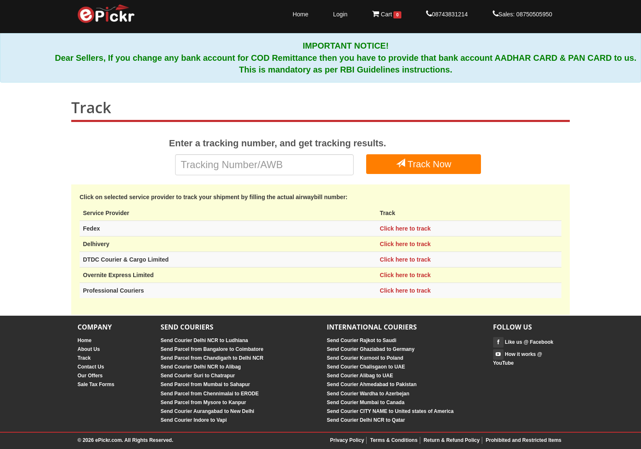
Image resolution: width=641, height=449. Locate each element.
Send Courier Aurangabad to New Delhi (207, 411)
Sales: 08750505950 (522, 14)
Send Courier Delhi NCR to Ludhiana (204, 340)
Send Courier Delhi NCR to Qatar (366, 420)
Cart (386, 14)
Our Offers (90, 376)
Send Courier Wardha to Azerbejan (368, 394)
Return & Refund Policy (452, 440)
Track (84, 358)
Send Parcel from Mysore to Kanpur (203, 402)
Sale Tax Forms (96, 384)
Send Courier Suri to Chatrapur (197, 376)
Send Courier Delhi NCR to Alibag (200, 367)
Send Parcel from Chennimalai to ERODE (209, 394)
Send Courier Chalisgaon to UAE (366, 367)
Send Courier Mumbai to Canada (365, 402)
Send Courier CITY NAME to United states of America (390, 411)
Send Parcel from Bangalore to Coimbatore (211, 349)
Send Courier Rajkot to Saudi (361, 340)
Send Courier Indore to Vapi (193, 420)
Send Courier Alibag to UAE (360, 376)
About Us (89, 349)
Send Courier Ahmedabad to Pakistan (371, 384)
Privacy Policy (347, 440)
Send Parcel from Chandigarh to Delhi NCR (211, 358)
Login (340, 14)
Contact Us (91, 367)
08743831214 (447, 14)
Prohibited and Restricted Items (523, 440)
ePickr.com (108, 440)
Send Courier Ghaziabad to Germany (370, 349)
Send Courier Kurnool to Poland (365, 358)
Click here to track (405, 228)
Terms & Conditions (393, 440)
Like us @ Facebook (523, 342)
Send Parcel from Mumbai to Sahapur (205, 384)
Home (300, 14)
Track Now (423, 163)
